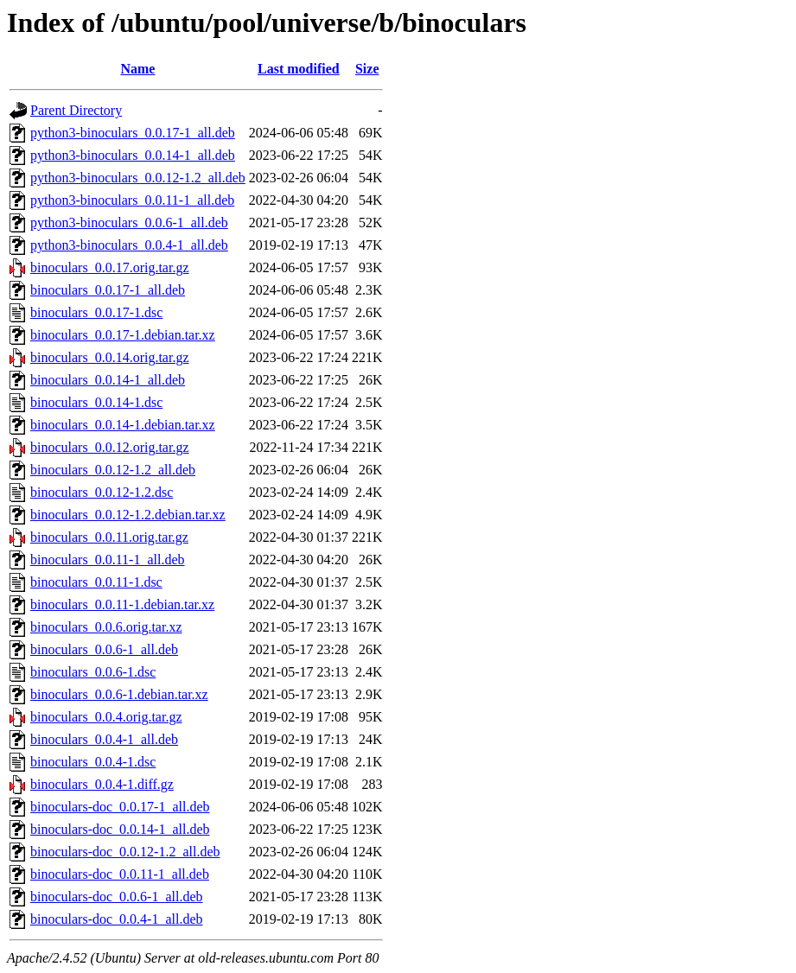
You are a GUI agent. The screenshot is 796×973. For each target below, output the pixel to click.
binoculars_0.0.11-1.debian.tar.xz (122, 604)
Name (137, 68)
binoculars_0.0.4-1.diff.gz (102, 784)
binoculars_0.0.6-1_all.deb (104, 649)
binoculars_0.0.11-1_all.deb (107, 559)
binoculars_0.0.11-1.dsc (96, 582)
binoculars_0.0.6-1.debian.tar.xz (119, 694)
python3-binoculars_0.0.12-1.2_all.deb (137, 177)
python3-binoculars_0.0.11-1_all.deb (132, 200)
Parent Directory (76, 110)
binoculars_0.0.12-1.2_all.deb (112, 469)
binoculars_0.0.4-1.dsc (93, 761)
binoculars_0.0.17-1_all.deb (107, 290)
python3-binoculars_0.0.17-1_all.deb (132, 132)
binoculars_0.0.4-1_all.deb (104, 739)
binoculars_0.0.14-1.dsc (96, 402)
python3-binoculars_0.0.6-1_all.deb (129, 222)
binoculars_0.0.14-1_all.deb (107, 379)
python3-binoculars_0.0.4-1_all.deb (129, 245)
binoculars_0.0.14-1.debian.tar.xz (122, 424)
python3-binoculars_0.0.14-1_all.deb (132, 155)
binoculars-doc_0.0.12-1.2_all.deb (125, 851)
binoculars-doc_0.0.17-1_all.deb (120, 806)
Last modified (299, 68)
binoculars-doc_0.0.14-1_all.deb (120, 829)
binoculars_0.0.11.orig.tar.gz (109, 537)
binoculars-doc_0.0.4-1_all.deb (116, 919)
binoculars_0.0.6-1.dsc (93, 672)
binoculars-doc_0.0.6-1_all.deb (116, 896)
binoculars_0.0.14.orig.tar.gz (109, 357)
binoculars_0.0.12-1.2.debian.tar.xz (128, 514)
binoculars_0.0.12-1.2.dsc (101, 492)
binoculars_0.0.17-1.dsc (96, 312)
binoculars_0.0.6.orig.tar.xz (106, 627)
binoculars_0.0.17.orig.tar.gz (109, 267)
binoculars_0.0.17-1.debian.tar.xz (122, 335)
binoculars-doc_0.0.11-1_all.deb (119, 874)
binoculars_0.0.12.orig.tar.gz (109, 447)
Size (367, 68)
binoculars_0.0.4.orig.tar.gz (106, 716)
